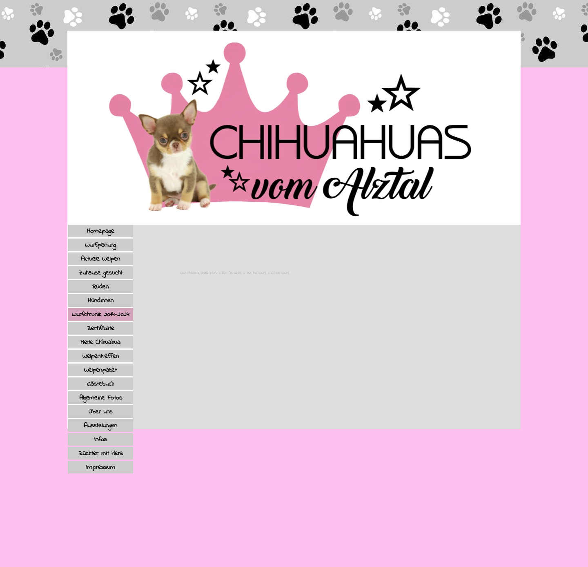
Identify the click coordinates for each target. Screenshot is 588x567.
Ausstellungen (100, 426)
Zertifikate (100, 328)
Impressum (100, 467)
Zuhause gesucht (100, 273)
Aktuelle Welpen (100, 259)
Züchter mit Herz (100, 453)
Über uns (100, 412)
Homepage (100, 231)
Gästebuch (100, 384)
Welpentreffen (100, 356)
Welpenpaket (100, 370)
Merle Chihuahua (100, 342)
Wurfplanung (100, 245)
